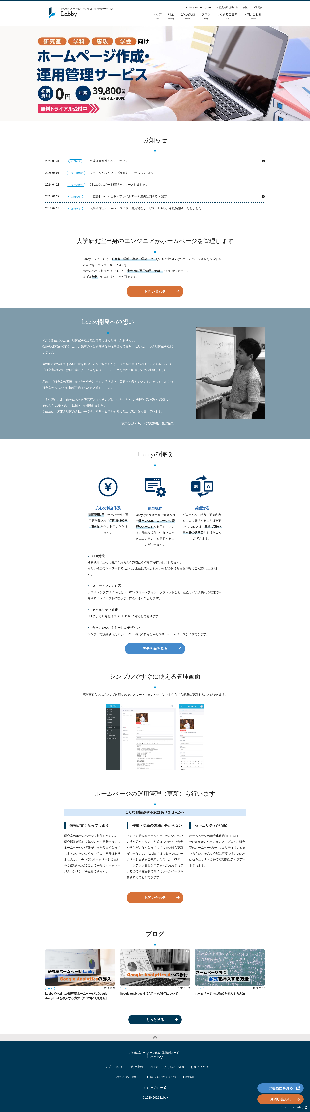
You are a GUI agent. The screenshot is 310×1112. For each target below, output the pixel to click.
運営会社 (259, 7)
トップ (106, 1067)
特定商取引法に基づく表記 (232, 7)
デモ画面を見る (155, 648)
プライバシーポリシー (198, 7)
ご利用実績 (135, 1067)
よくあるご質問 (174, 1067)
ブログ (153, 1067)
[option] (155, 73)
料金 (119, 1067)
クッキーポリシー (155, 1087)
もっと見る (155, 1020)
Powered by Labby (294, 1107)
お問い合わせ (155, 291)
